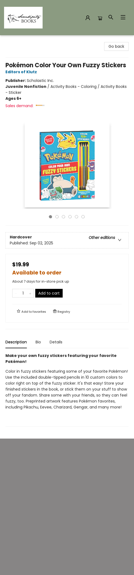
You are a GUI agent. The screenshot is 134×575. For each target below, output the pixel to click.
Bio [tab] (38, 342)
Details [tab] (56, 342)
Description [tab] (16, 342)
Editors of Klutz (22, 72)
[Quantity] (23, 293)
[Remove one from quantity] (15, 293)
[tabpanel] (67, 390)
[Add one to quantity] (30, 293)
